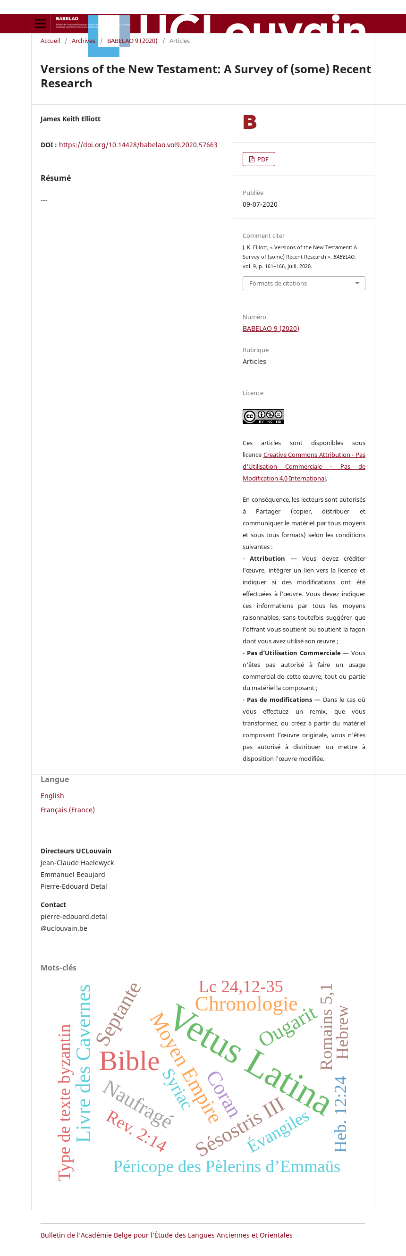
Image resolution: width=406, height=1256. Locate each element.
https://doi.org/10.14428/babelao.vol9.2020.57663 (138, 144)
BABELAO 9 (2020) (132, 40)
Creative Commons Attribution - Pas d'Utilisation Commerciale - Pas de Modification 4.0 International (304, 466)
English (52, 795)
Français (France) (68, 809)
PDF (262, 159)
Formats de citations (278, 283)
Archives (83, 40)
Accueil (50, 40)
